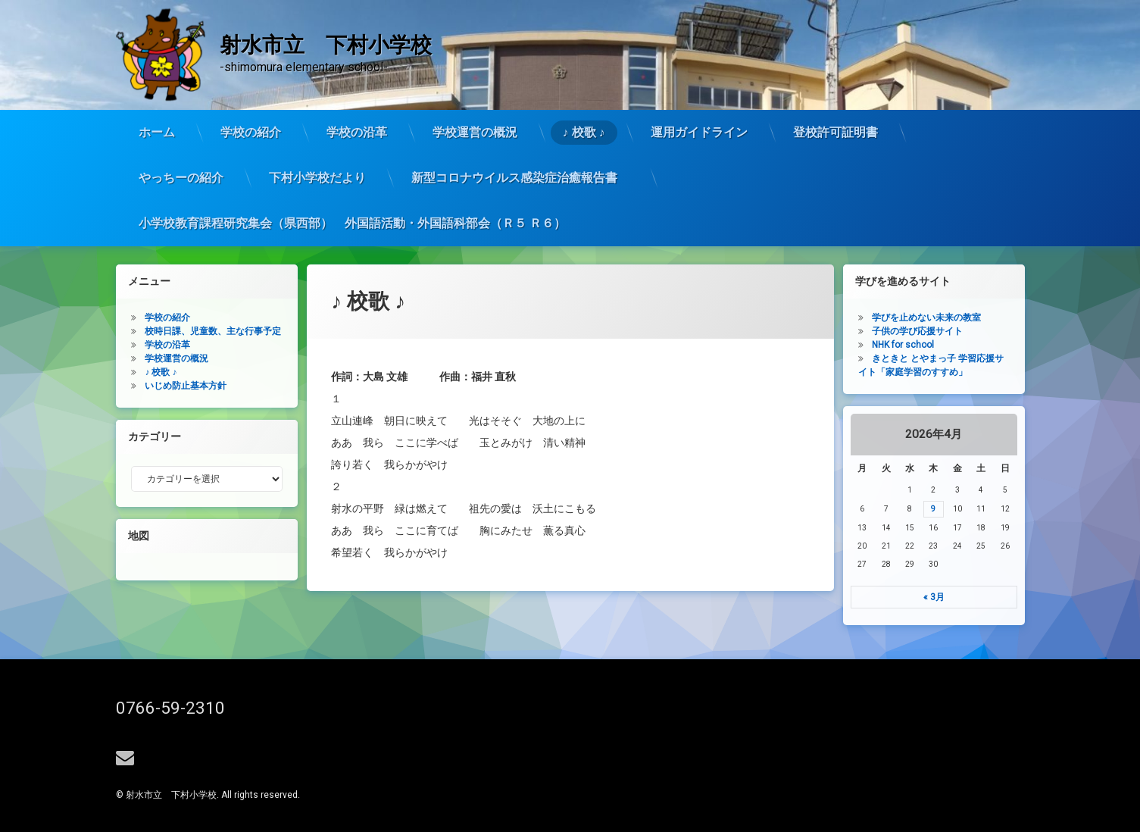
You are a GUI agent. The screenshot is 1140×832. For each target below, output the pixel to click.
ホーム (157, 79)
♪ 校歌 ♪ (584, 79)
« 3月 (972, 597)
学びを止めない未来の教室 (965, 317)
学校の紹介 (250, 79)
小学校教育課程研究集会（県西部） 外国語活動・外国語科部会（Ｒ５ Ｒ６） (352, 170)
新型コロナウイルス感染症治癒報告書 (520, 124)
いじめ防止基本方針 (147, 385)
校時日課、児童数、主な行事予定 (174, 331)
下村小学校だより (317, 124)
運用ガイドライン (699, 79)
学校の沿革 (356, 79)
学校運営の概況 (475, 79)
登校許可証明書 (835, 79)
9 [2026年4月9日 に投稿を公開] (972, 509)
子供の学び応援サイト (956, 331)
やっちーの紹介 (181, 124)
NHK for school (942, 344)
